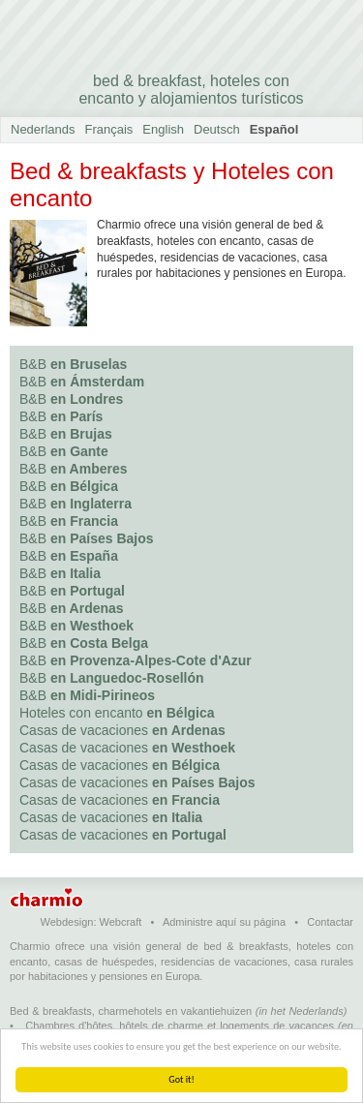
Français (109, 129)
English (163, 129)
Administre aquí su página (224, 922)
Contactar (330, 922)
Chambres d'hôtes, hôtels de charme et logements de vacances (179, 1025)
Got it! (181, 1079)
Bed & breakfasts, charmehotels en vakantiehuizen (131, 1011)
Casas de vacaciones (122, 730)
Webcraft (121, 922)
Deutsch (217, 129)
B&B (73, 364)
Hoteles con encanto (117, 712)
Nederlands (43, 129)
